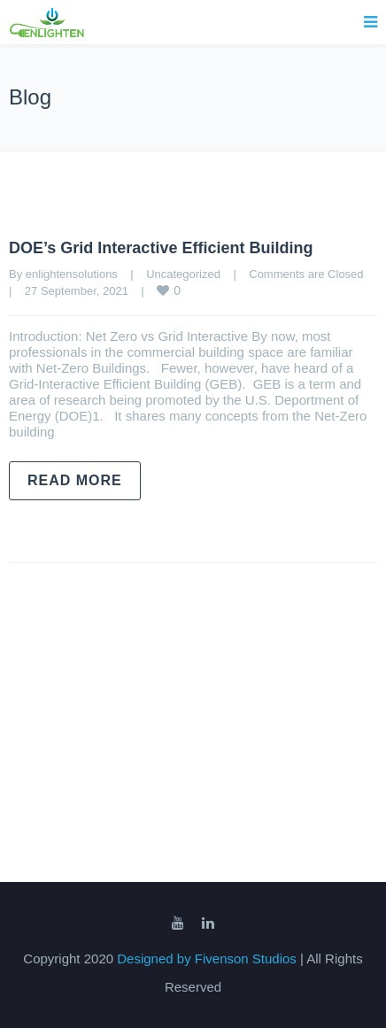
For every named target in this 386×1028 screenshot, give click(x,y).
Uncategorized (183, 274)
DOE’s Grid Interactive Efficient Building (161, 248)
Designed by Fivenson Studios (208, 958)
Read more (74, 480)
